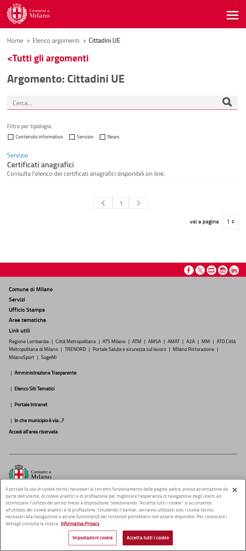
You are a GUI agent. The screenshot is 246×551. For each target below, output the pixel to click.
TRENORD (76, 348)
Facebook (189, 270)
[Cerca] (227, 103)
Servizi (17, 299)
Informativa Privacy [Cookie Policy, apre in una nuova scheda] (80, 523)
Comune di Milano (31, 289)
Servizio (85, 136)
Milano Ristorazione (194, 348)
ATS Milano (114, 341)
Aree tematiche (27, 320)
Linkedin (234, 270)
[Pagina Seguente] (138, 203)
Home (15, 40)
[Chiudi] (234, 490)
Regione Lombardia (29, 341)
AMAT (174, 341)
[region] (123, 515)
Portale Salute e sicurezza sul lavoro (130, 348)
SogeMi (49, 356)
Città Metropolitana (76, 341)
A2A (191, 341)
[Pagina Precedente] (103, 203)
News (113, 136)
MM (206, 341)
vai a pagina (204, 221)
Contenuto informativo (39, 136)
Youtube (211, 270)
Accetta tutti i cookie (148, 537)
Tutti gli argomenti (50, 58)
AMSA (155, 341)
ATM (137, 341)
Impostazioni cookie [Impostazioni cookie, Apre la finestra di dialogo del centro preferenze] (92, 537)
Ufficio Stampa (27, 309)
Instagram (223, 270)
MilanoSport (22, 356)
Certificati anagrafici (40, 164)
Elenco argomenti (57, 40)
